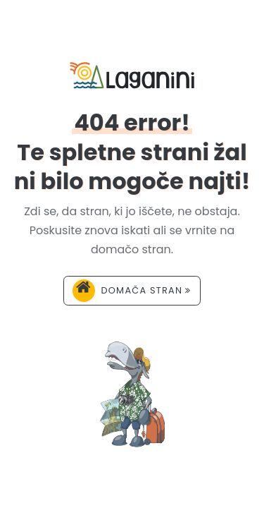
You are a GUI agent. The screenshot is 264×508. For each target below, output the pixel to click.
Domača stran (132, 290)
